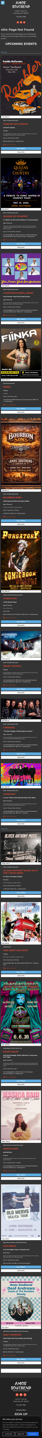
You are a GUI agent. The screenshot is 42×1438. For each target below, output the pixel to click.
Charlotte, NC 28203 (21, 13)
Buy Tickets (21, 148)
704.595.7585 (21, 17)
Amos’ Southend (9, 144)
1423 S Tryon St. (21, 11)
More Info (21, 152)
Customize (8, 1434)
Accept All (32, 1434)
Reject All (21, 1434)
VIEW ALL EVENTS (21, 1371)
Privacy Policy (21, 1410)
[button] (2, 2)
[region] (20, 1427)
